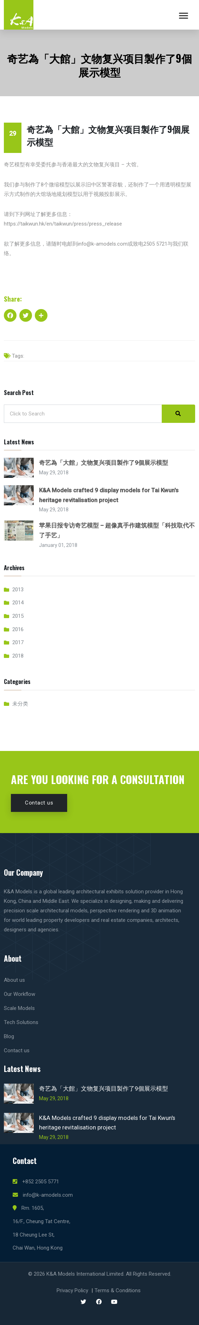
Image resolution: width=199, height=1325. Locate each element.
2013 (18, 589)
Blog (9, 1036)
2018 (18, 656)
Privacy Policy (72, 1290)
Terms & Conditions (118, 1290)
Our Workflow (19, 994)
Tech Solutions (21, 1022)
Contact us (39, 803)
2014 (18, 602)
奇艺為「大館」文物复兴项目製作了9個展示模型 (103, 462)
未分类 (20, 704)
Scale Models (19, 1008)
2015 (18, 616)
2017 (18, 642)
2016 (18, 629)
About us (14, 980)
